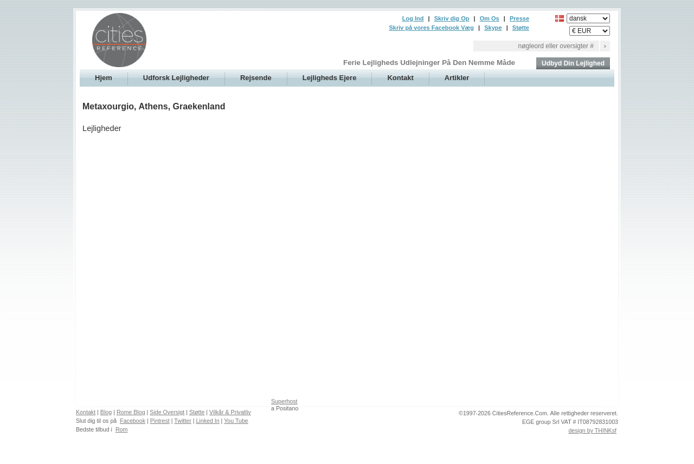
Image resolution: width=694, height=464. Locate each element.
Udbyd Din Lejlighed (573, 63)
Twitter (182, 420)
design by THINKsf (592, 430)
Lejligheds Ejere (330, 78)
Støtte (520, 27)
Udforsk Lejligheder (176, 78)
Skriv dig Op (452, 18)
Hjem (103, 78)
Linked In (207, 420)
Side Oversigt (167, 412)
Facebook (132, 420)
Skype (493, 27)
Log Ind (413, 18)
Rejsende (256, 78)
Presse (519, 18)
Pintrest (160, 420)
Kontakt (400, 78)
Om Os (489, 18)
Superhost (284, 401)
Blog (106, 412)
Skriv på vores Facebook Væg (431, 27)
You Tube (236, 420)
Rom (121, 429)
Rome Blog (131, 412)
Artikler (457, 78)
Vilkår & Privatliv (230, 412)
